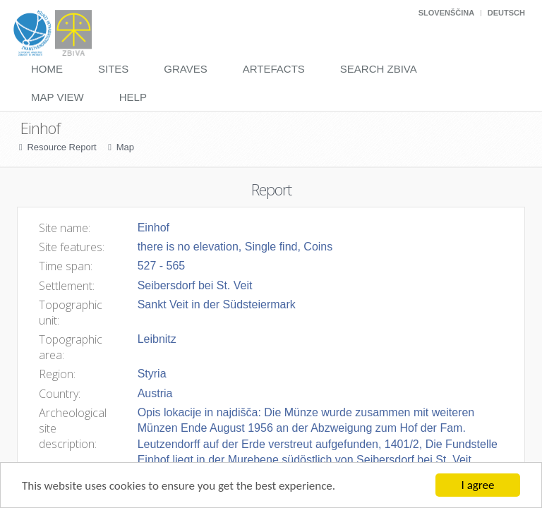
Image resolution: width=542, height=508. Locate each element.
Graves (185, 69)
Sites (113, 69)
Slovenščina (446, 12)
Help (133, 97)
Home (47, 69)
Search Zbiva (378, 69)
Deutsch (506, 12)
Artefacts (274, 69)
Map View (57, 97)
